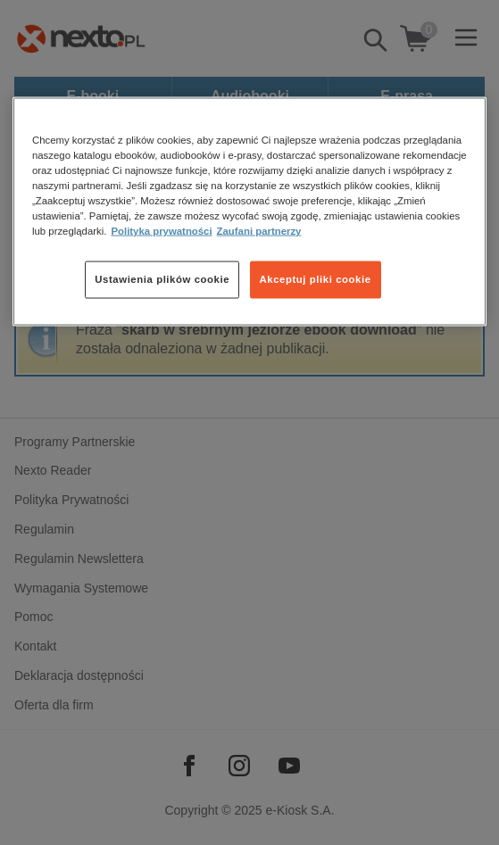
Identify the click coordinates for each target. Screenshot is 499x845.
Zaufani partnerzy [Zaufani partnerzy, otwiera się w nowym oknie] (259, 231)
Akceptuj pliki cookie (315, 279)
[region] (249, 212)
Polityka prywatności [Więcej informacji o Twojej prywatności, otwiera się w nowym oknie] (161, 231)
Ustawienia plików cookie (162, 279)
